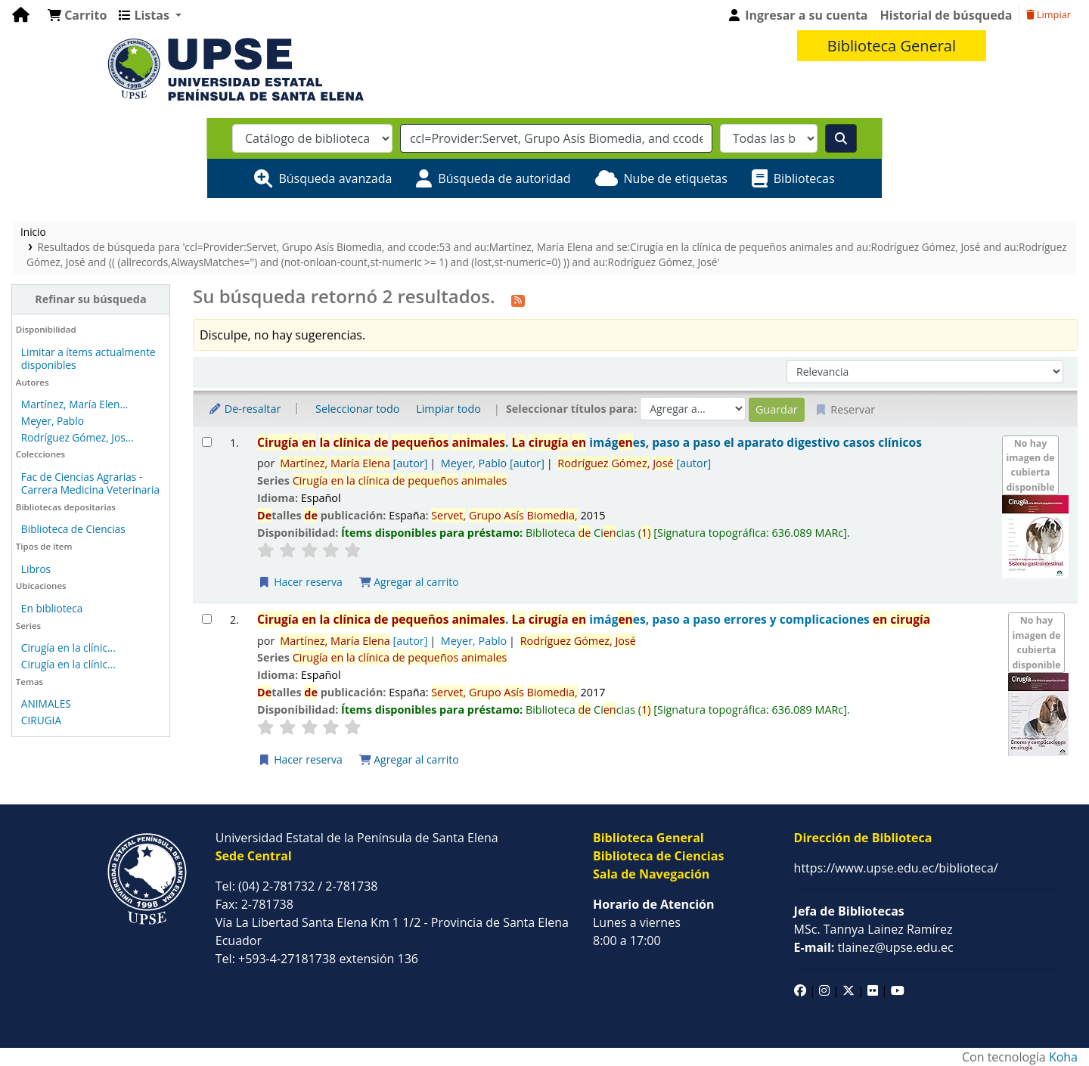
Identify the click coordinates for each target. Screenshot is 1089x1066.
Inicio (33, 232)
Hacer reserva (300, 582)
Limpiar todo (448, 408)
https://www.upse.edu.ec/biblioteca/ (896, 868)
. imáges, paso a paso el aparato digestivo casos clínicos (589, 442)
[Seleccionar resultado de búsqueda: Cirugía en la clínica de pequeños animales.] (207, 442)
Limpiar (1048, 14)
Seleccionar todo (357, 408)
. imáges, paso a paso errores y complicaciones (593, 619)
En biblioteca (52, 608)
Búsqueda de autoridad (504, 178)
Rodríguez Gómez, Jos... (77, 437)
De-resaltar (244, 408)
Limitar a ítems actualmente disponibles (88, 358)
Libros (36, 569)
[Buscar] (841, 138)
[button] (77, 15)
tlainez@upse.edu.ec (874, 947)
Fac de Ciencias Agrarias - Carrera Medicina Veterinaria (90, 483)
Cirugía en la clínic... (68, 647)
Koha (1063, 1057)
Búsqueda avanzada (335, 178)
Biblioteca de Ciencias (73, 529)
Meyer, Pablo (52, 421)
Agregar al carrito (409, 582)
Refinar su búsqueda (90, 299)
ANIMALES (46, 703)
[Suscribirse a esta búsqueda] (518, 298)
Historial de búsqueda (946, 15)
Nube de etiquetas (676, 178)
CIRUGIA (41, 720)
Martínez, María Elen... (74, 404)
